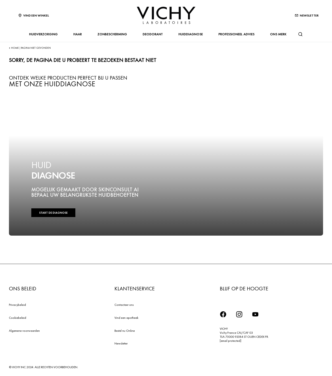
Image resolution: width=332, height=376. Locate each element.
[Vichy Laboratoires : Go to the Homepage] (166, 15)
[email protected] (230, 341)
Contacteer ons (124, 305)
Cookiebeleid (17, 318)
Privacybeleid (17, 305)
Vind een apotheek (126, 318)
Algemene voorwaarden (24, 331)
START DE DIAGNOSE (53, 213)
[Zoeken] (300, 34)
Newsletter (121, 343)
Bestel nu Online (124, 331)
